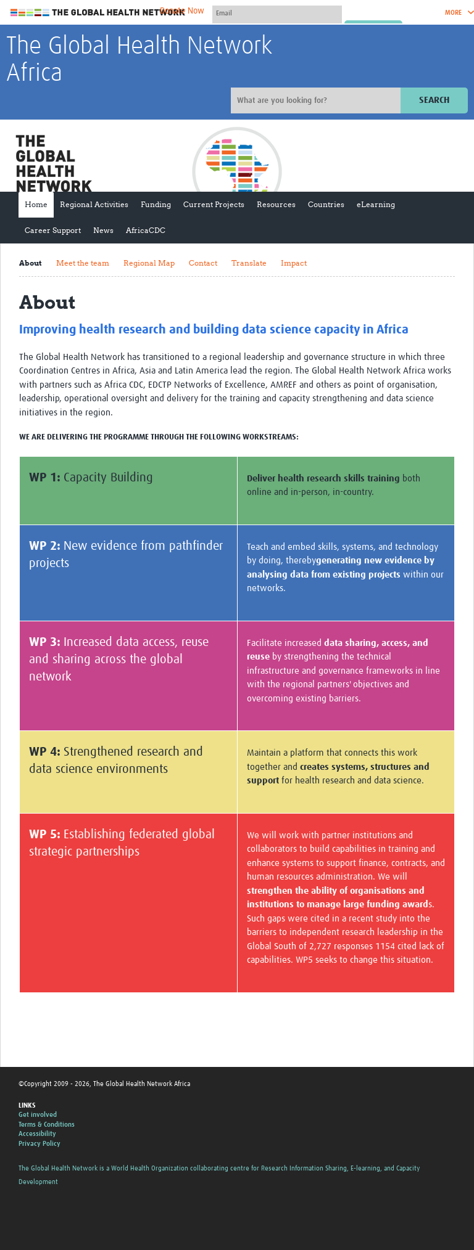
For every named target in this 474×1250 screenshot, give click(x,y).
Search (434, 100)
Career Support (53, 230)
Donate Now (182, 11)
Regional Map (149, 263)
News (103, 230)
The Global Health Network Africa (139, 60)
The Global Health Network (98, 12)
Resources (276, 204)
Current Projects (213, 204)
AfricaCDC (145, 230)
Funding (156, 204)
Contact (203, 263)
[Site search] (317, 100)
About (30, 263)
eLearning (376, 204)
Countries (326, 204)
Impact (294, 263)
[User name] (277, 13)
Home (36, 204)
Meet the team (82, 263)
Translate (249, 263)
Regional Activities (94, 204)
